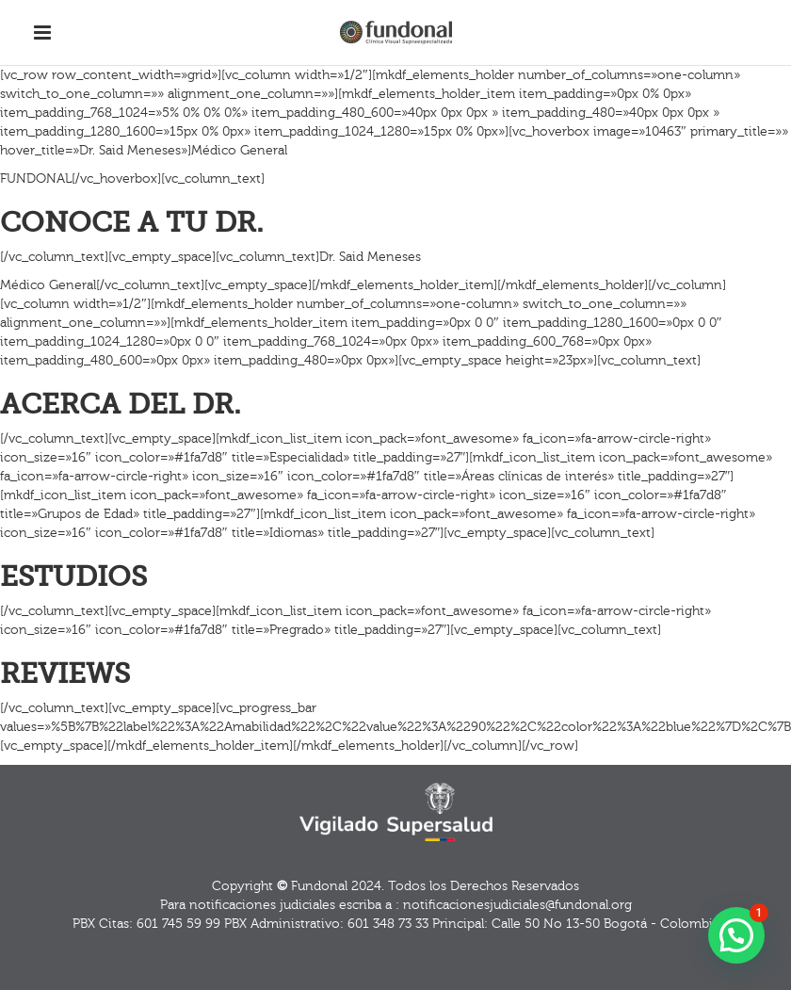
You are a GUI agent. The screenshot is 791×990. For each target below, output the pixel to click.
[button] (736, 935)
